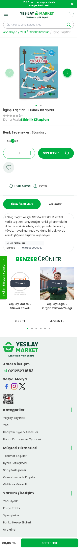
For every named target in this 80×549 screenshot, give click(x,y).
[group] (38, 72)
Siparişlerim (11, 515)
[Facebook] (6, 386)
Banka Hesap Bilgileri (17, 522)
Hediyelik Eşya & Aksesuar (20, 432)
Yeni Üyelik (10, 501)
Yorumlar (55, 204)
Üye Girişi (9, 530)
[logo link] (37, 14)
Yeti (6, 425)
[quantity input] (19, 153)
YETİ (23, 32)
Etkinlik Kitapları (39, 32)
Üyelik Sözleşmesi (15, 463)
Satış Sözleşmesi (14, 470)
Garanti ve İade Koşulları (19, 477)
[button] (36, 105)
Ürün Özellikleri (22, 204)
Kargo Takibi (11, 508)
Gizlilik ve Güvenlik (15, 484)
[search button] (69, 25)
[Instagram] (14, 386)
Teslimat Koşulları (15, 456)
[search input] (38, 25)
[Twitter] (22, 386)
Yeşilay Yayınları (14, 418)
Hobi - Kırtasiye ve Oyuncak (22, 439)
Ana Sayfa (10, 32)
